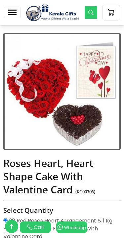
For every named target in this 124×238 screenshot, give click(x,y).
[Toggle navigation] (12, 12)
